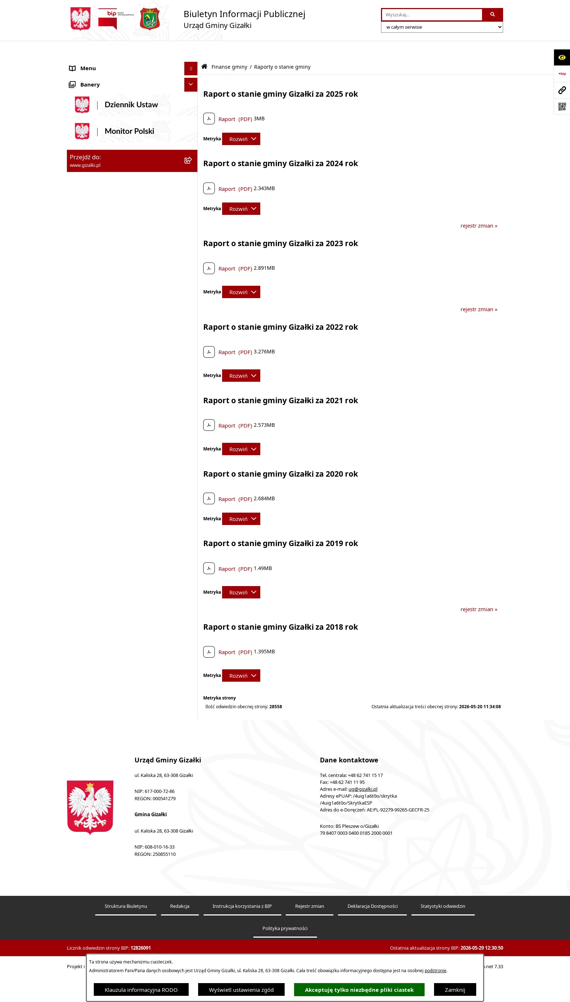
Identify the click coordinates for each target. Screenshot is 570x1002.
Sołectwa (81, 450)
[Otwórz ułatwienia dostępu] (562, 57)
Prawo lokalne (87, 505)
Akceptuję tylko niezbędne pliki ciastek (359, 990)
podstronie (435, 970)
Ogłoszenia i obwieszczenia (104, 63)
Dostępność (84, 573)
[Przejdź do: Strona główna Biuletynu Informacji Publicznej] (204, 48)
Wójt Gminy (85, 409)
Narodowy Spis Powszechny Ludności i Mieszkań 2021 (118, 255)
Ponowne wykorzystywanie (104, 614)
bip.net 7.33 (490, 992)
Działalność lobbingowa (99, 546)
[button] (192, 63)
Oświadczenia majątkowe (101, 491)
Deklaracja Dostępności (373, 932)
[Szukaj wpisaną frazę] (493, 15)
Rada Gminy (85, 396)
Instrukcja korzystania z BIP (242, 932)
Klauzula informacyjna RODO (141, 989)
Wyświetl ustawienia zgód (241, 989)
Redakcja (179, 932)
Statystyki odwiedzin (443, 932)
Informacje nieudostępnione (105, 600)
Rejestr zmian (309, 932)
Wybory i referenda (94, 532)
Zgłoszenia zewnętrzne (98, 587)
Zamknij (455, 989)
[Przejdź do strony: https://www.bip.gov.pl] (562, 73)
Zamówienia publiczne (98, 210)
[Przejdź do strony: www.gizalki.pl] (562, 90)
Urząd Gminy (86, 423)
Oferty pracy (85, 237)
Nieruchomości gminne (99, 223)
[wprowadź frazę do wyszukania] (432, 15)
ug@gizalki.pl (363, 814)
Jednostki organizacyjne (99, 437)
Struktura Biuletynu (126, 932)
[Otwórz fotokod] (562, 106)
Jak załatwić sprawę (94, 272)
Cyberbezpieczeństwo (97, 628)
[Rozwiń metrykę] (241, 120)
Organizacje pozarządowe (102, 464)
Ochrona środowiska (96, 478)
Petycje (79, 518)
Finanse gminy (88, 286)
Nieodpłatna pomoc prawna (105, 560)
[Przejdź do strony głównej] (186, 19)
